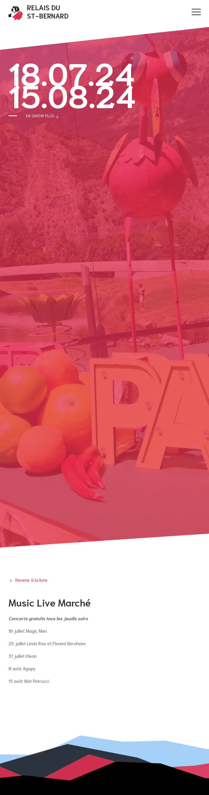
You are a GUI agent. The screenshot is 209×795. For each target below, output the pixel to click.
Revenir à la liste (28, 580)
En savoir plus (43, 116)
